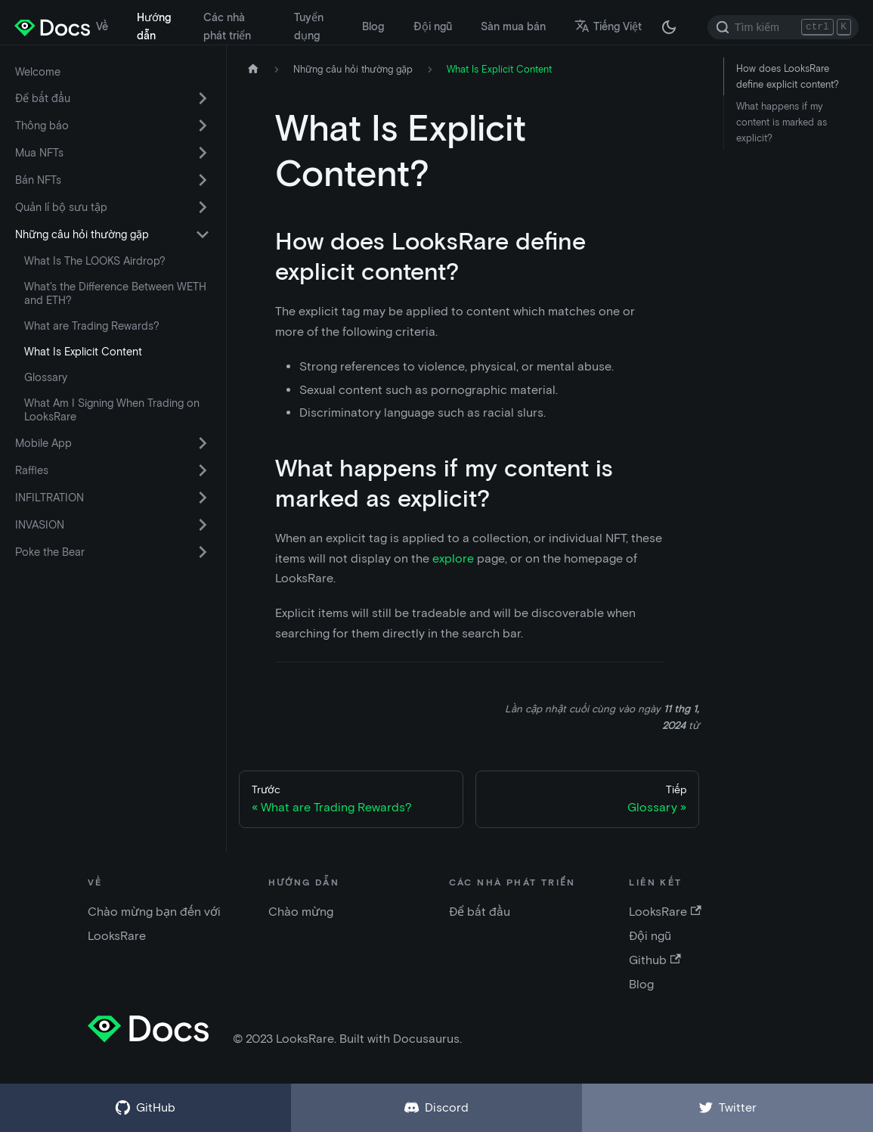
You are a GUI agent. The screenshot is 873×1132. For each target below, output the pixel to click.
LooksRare (665, 911)
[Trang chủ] (253, 69)
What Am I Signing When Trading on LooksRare (112, 409)
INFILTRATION (49, 497)
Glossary (45, 377)
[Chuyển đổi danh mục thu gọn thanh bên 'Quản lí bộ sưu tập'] (202, 207)
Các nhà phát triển (227, 26)
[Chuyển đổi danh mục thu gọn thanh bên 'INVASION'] (202, 525)
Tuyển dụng (309, 26)
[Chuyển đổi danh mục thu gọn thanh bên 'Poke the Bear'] (202, 552)
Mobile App (43, 443)
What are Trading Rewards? (91, 326)
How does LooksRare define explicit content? (787, 76)
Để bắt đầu (42, 98)
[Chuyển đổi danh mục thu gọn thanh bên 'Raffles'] (202, 470)
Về (102, 26)
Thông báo (42, 125)
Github (654, 960)
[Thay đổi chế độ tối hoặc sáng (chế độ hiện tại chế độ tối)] (669, 27)
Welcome (37, 72)
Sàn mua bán (513, 26)
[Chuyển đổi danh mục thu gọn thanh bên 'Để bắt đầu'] (202, 98)
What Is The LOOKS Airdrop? (95, 261)
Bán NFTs (38, 180)
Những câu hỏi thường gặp (82, 234)
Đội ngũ (432, 26)
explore (453, 558)
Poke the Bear (50, 552)
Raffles (31, 470)
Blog (373, 26)
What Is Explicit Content (83, 351)
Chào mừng (300, 911)
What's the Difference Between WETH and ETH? (115, 293)
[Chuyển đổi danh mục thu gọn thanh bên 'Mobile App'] (202, 443)
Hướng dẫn (154, 26)
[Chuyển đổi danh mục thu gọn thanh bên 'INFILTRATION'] (202, 497)
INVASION (39, 525)
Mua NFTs (39, 153)
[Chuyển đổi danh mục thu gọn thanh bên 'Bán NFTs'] (202, 180)
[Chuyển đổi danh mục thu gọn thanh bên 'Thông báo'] (202, 125)
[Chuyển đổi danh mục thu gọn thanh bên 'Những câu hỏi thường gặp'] (202, 234)
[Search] (783, 27)
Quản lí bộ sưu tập (61, 207)
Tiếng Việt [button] (608, 26)
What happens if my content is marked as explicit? (781, 122)
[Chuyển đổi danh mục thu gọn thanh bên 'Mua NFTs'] (202, 153)
